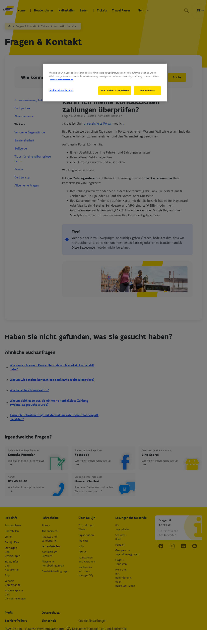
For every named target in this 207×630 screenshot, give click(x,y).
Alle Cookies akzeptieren (114, 90)
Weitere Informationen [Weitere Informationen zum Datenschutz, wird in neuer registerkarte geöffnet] (61, 79)
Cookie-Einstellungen (61, 90)
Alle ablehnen (147, 90)
